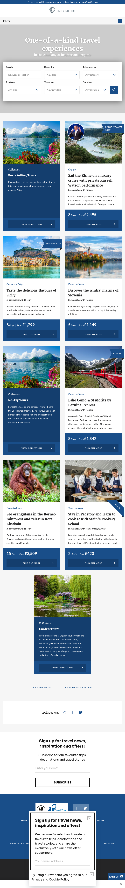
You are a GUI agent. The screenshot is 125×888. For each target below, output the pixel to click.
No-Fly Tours (18, 400)
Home (24, 820)
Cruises (99, 820)
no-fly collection (90, 2)
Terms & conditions (20, 844)
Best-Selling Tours (22, 175)
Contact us (109, 844)
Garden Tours (49, 629)
